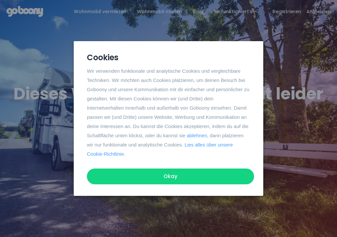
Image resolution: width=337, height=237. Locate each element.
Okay (170, 176)
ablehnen (197, 135)
